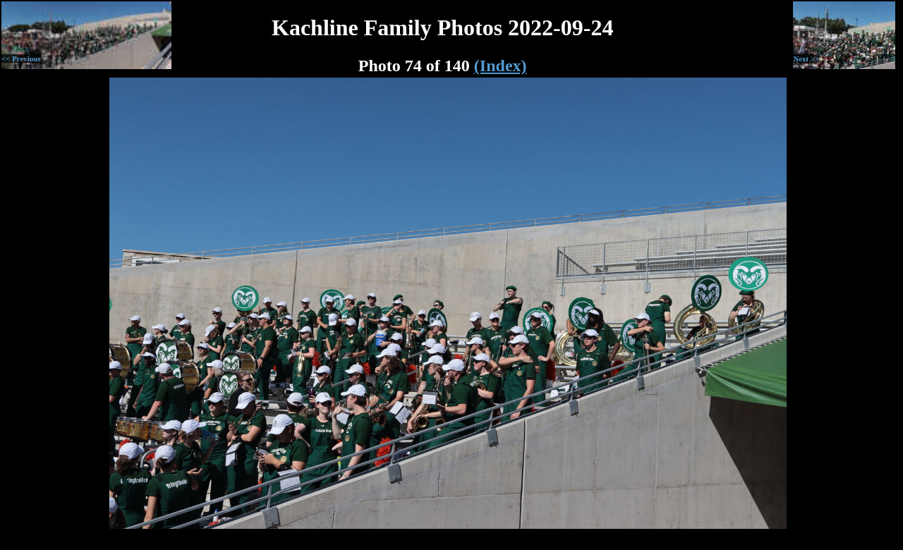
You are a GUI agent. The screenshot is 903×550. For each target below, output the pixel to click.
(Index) (500, 65)
